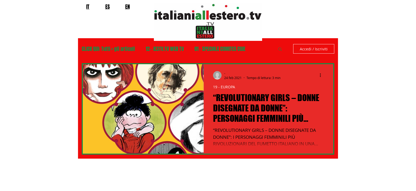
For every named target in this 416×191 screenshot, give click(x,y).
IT (87, 6)
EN (127, 6)
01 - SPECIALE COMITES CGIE (219, 49)
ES (107, 6)
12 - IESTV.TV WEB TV (165, 49)
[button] (280, 49)
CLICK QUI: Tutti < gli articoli (108, 49)
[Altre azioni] (322, 75)
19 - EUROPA (224, 87)
